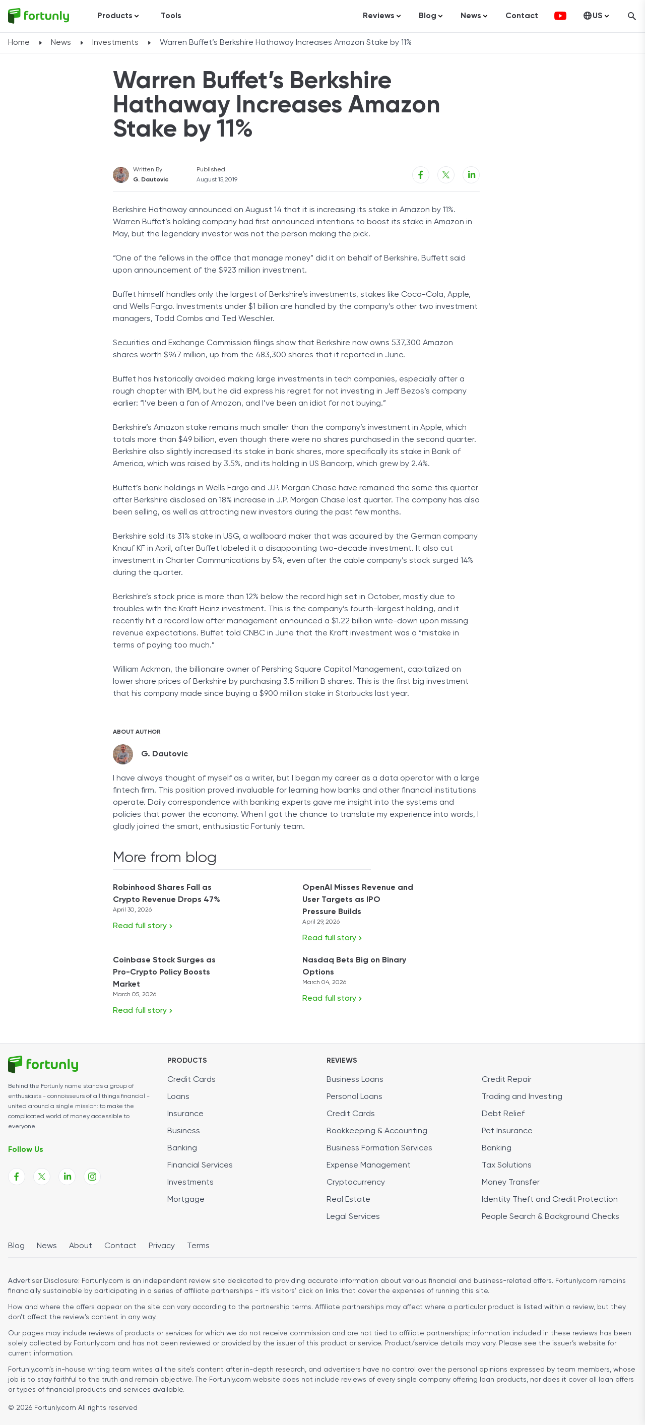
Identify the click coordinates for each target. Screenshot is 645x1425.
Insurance (185, 1114)
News (61, 43)
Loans (178, 1097)
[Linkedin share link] (471, 174)
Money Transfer (511, 1183)
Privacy (162, 1246)
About (80, 1246)
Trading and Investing (522, 1097)
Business (183, 1131)
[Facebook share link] (420, 174)
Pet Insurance (507, 1131)
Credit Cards (191, 1080)
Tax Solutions (507, 1165)
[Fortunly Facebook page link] (16, 1176)
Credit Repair (507, 1080)
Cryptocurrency (356, 1183)
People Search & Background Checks (550, 1217)
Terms (198, 1246)
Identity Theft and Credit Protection (550, 1200)
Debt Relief (503, 1114)
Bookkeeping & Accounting (377, 1131)
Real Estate (348, 1200)
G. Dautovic (150, 180)
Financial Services (200, 1165)
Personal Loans (354, 1097)
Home (19, 43)
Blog (16, 1246)
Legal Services (353, 1217)
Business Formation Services (379, 1148)
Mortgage (186, 1200)
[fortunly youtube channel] (560, 16)
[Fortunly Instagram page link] (92, 1176)
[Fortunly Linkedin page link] (67, 1176)
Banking (182, 1148)
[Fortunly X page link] (41, 1176)
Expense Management (369, 1165)
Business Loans (355, 1080)
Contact (521, 16)
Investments (115, 43)
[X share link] (446, 174)
